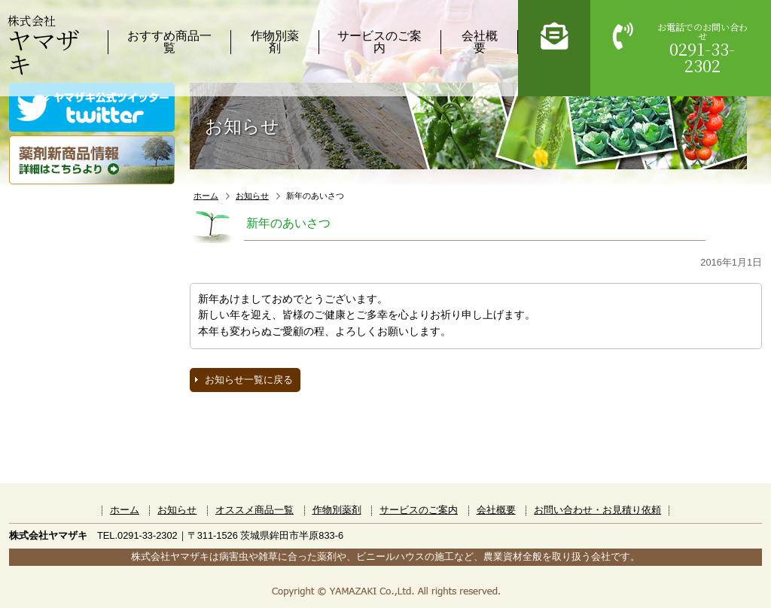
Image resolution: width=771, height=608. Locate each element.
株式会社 (44, 45)
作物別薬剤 (275, 41)
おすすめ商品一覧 (169, 41)
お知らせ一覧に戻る (249, 379)
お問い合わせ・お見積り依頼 (597, 509)
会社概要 (480, 41)
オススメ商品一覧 (254, 509)
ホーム (206, 195)
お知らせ (252, 195)
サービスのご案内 (379, 41)
